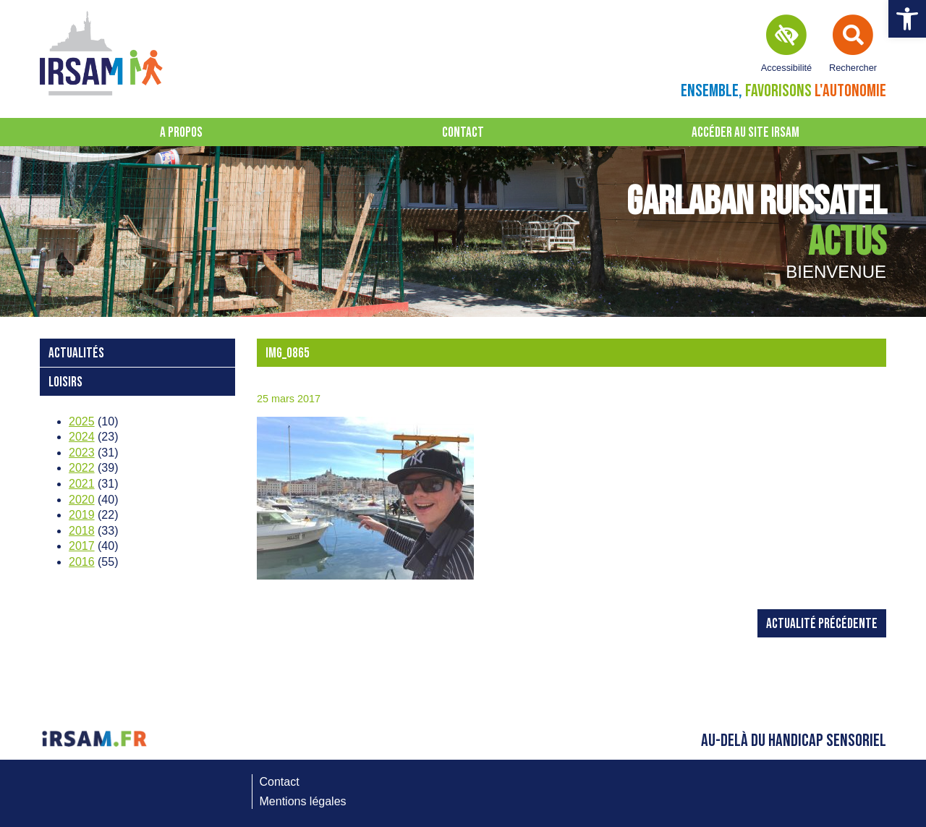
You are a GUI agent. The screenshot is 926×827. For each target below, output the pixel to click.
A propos (181, 132)
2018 (82, 531)
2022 (82, 468)
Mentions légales (303, 801)
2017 (82, 546)
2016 (82, 562)
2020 (82, 499)
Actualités (76, 353)
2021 (82, 484)
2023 (82, 452)
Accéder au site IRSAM (745, 132)
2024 (82, 437)
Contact (463, 132)
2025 (82, 421)
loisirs (65, 382)
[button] (907, 19)
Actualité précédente (822, 624)
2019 (82, 515)
